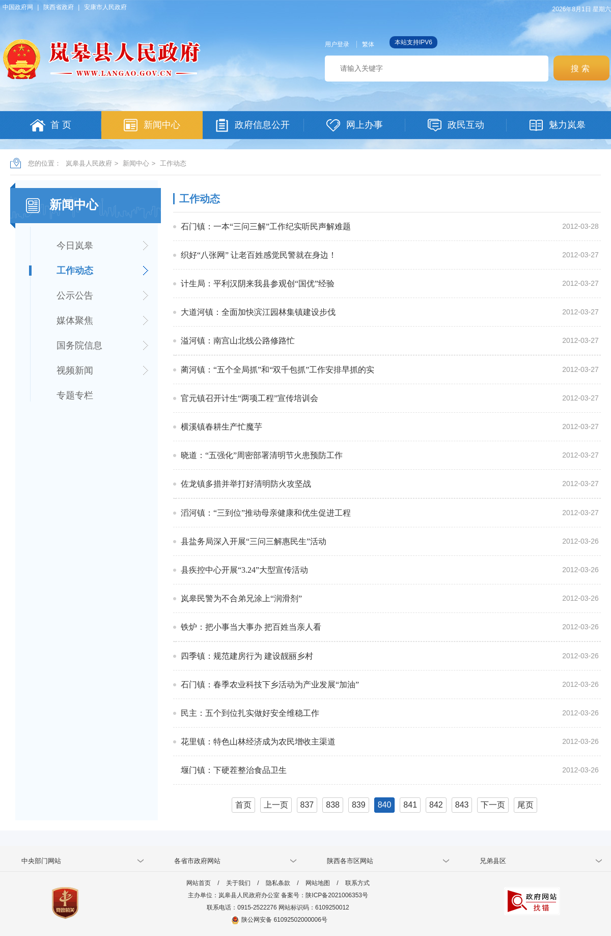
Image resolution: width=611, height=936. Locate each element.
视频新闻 (75, 370)
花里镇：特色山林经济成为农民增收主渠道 (258, 741)
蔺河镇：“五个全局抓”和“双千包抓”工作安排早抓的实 (277, 369)
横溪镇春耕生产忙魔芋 (221, 426)
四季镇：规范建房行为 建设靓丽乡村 (247, 656)
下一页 (493, 804)
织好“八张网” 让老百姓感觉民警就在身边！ (259, 255)
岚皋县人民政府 (89, 163)
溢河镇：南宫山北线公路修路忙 (238, 340)
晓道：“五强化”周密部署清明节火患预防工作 (262, 455)
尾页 (525, 804)
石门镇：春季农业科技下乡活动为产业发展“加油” (270, 684)
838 (333, 804)
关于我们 (238, 883)
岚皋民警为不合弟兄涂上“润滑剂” (241, 598)
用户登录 (337, 44)
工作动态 (173, 163)
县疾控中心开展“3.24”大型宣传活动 (244, 570)
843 (462, 804)
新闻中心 (136, 163)
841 (410, 804)
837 (307, 804)
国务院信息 (79, 345)
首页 (243, 804)
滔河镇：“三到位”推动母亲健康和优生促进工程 (266, 513)
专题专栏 (75, 395)
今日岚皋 (75, 245)
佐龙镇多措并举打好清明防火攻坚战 (246, 483)
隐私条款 (278, 883)
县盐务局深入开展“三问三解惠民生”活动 (253, 541)
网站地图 (318, 883)
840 (385, 804)
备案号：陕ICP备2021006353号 (324, 895)
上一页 (276, 804)
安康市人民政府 (105, 7)
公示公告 (75, 295)
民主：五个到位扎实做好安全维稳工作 (250, 713)
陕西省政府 (58, 7)
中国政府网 (18, 7)
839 (359, 804)
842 (436, 804)
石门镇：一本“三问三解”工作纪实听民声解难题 (266, 226)
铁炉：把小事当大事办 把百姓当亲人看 (251, 627)
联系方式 (357, 883)
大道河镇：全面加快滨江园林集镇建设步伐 (258, 312)
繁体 (368, 44)
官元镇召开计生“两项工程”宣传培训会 (249, 398)
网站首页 (198, 883)
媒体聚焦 (75, 320)
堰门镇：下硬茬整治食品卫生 (234, 770)
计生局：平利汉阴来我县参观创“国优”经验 (258, 283)
